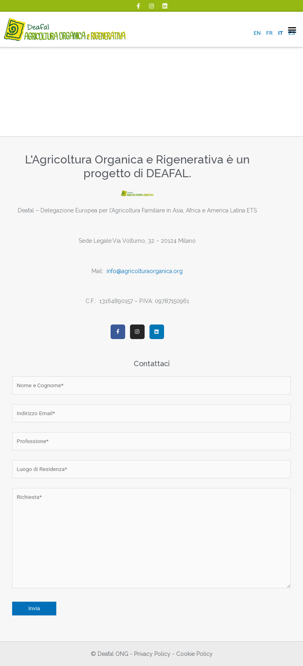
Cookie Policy (194, 654)
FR (269, 33)
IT (280, 33)
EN (257, 33)
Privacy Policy (152, 654)
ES (291, 33)
